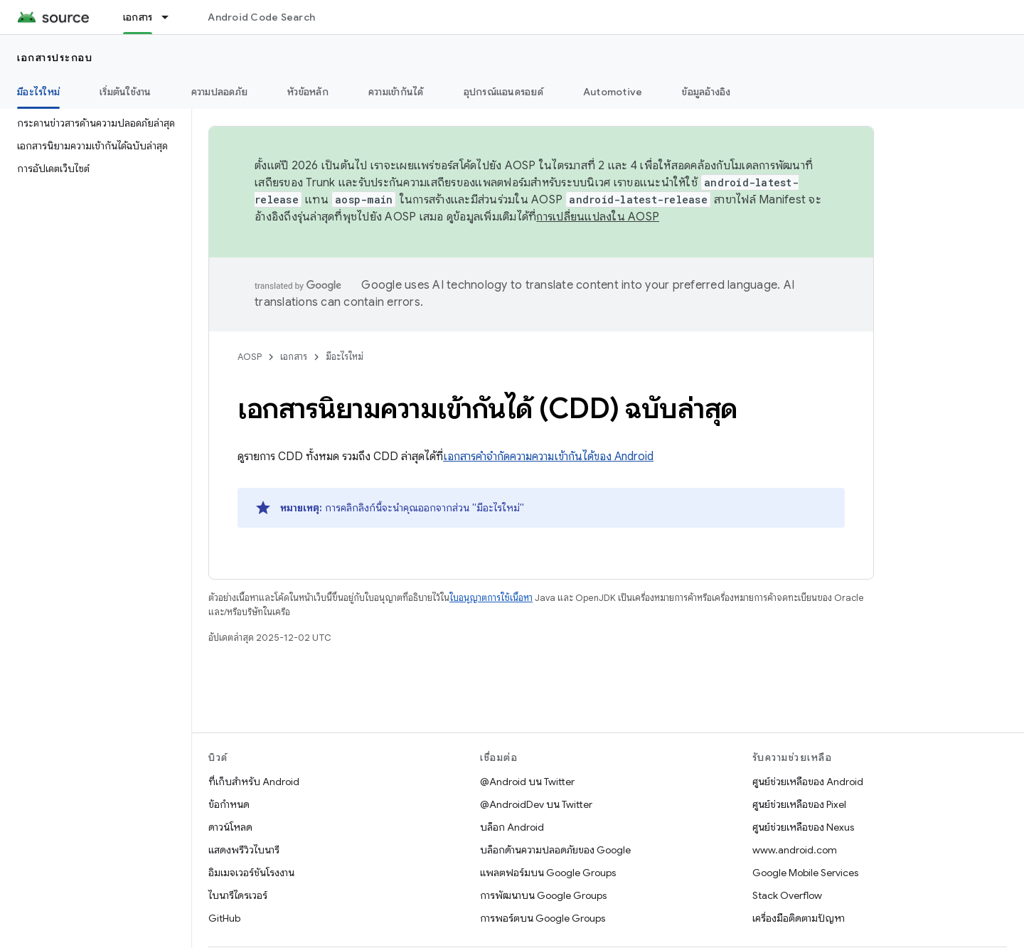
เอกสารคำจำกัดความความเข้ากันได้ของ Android (548, 456)
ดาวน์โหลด (230, 827)
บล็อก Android (512, 827)
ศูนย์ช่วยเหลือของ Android (807, 781)
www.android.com (794, 849)
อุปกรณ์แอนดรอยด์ (503, 91)
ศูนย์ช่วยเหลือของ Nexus (803, 827)
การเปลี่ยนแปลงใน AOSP (597, 217)
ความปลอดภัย (219, 91)
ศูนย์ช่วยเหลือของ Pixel (799, 804)
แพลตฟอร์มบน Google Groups (548, 872)
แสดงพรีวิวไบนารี (243, 849)
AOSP (250, 357)
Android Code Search (261, 17)
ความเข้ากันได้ (396, 91)
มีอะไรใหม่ (344, 357)
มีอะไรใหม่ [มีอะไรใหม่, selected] (38, 91)
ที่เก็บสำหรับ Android (253, 781)
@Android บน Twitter (527, 781)
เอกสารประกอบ (54, 57)
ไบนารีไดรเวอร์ (237, 895)
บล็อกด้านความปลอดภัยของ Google (555, 849)
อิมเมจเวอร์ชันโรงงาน (251, 872)
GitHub (224, 918)
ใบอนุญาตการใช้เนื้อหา (491, 598)
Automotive (613, 91)
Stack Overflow (787, 895)
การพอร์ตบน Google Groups (542, 918)
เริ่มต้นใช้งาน (125, 91)
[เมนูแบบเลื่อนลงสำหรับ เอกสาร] (171, 17)
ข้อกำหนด (229, 804)
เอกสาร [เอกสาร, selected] (138, 17)
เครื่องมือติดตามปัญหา (798, 918)
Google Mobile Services (805, 872)
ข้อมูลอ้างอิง (706, 91)
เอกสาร (293, 357)
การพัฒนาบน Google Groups (543, 895)
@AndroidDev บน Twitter (536, 804)
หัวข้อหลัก (308, 91)
